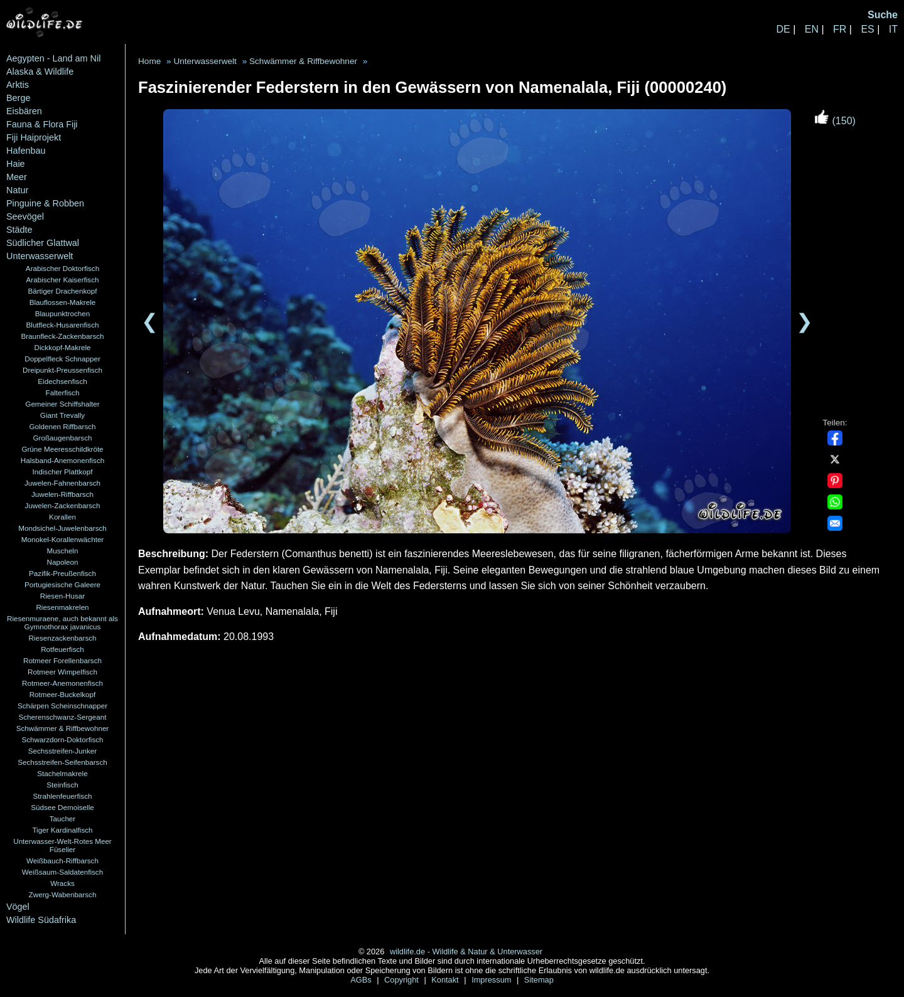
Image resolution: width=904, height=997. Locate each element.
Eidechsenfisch (62, 381)
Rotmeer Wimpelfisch (62, 672)
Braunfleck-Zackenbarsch (62, 336)
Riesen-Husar (62, 596)
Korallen (62, 517)
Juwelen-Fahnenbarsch (62, 483)
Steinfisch (62, 785)
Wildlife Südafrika (41, 920)
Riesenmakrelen (62, 607)
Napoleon (62, 562)
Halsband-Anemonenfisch (62, 460)
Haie (15, 164)
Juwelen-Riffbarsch (62, 494)
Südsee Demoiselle (62, 807)
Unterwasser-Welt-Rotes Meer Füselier (62, 845)
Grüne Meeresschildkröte (62, 449)
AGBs (362, 979)
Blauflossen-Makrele (63, 302)
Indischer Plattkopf (63, 471)
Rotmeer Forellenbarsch (62, 660)
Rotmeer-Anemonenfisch (62, 683)
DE (783, 29)
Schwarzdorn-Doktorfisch (62, 739)
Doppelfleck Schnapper (62, 359)
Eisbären (24, 111)
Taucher (62, 818)
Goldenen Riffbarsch (62, 426)
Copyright (402, 979)
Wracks (62, 883)
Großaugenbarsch (62, 438)
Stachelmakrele (62, 773)
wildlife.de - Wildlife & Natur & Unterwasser (466, 951)
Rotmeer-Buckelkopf (63, 694)
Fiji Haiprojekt (33, 137)
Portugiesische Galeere (62, 584)
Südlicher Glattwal (42, 243)
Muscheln (62, 550)
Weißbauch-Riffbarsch (62, 860)
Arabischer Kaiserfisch (62, 279)
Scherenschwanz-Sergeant (63, 717)
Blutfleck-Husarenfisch (62, 325)
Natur (17, 190)
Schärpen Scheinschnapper (62, 705)
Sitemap (539, 979)
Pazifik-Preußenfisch (62, 573)
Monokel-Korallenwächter (62, 539)
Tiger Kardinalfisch (62, 830)
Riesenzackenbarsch (62, 638)
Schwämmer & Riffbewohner (62, 728)
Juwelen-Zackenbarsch (62, 505)
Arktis (17, 85)
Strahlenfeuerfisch (62, 796)
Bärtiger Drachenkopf (62, 291)
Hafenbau (25, 151)
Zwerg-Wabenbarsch (63, 894)
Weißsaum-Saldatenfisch (62, 872)
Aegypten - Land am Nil (53, 58)
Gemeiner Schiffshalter (62, 404)
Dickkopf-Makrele (62, 347)
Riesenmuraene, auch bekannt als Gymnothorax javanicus (62, 622)
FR (839, 29)
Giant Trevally (62, 415)
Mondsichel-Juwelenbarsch (62, 528)
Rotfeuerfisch (62, 649)
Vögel (18, 907)
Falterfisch (63, 392)
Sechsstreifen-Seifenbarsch (62, 762)
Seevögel (25, 216)
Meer (16, 177)
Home (149, 61)
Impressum (492, 979)
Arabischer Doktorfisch (62, 268)
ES (867, 29)
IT (893, 29)
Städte (19, 230)
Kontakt (446, 979)
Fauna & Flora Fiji (42, 124)
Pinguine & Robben (45, 203)
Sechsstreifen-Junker (62, 751)
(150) (835, 120)
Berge (18, 98)
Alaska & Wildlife (39, 72)
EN (812, 29)
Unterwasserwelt (39, 256)
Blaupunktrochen (62, 313)
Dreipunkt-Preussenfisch (62, 370)
